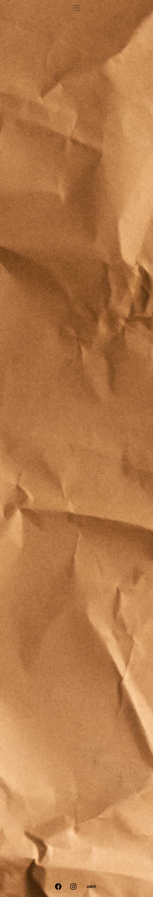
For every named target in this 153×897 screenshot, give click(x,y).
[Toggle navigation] (76, 8)
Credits (91, 886)
